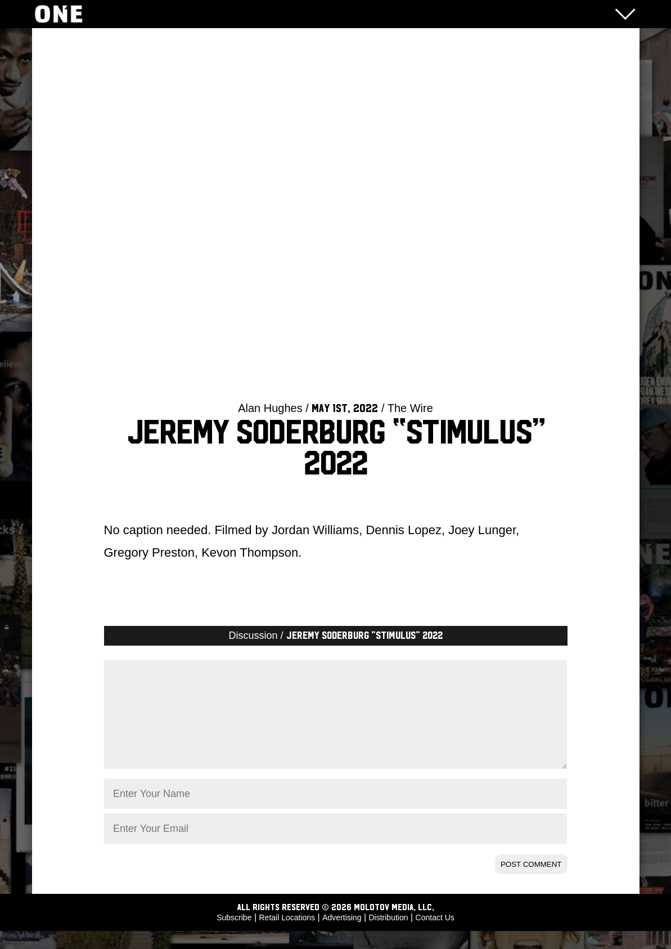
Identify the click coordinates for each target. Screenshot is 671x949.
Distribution (388, 935)
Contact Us (435, 935)
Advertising (341, 935)
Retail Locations (287, 935)
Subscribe (234, 935)
